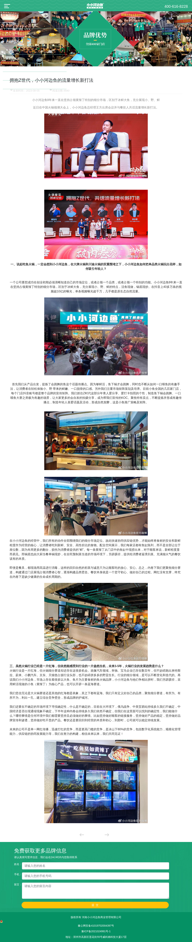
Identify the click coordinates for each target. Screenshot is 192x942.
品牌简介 (14, 24)
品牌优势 (14, 41)
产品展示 (14, 32)
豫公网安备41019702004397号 (96, 925)
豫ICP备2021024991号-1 (96, 931)
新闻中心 (14, 67)
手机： (18, 874)
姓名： (18, 864)
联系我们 (14, 75)
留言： (18, 884)
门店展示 (14, 58)
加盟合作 (14, 50)
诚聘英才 (14, 84)
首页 (11, 15)
